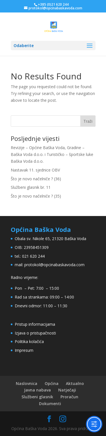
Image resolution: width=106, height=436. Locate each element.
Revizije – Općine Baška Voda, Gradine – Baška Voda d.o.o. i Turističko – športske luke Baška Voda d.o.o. (52, 154)
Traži (87, 121)
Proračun (69, 396)
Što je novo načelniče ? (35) (36, 196)
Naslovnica (26, 383)
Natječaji (67, 390)
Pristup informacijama (35, 324)
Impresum (24, 350)
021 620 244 (33, 256)
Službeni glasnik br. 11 (31, 187)
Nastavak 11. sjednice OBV (35, 170)
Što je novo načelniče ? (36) (36, 178)
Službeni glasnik (37, 396)
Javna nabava (37, 390)
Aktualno (75, 383)
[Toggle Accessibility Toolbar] (94, 424)
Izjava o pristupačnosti (35, 333)
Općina (52, 383)
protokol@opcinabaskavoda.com (54, 264)
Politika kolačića (29, 341)
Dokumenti (50, 403)
